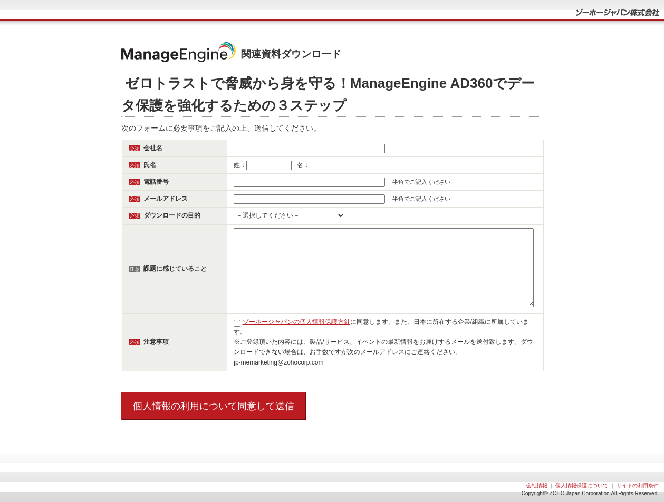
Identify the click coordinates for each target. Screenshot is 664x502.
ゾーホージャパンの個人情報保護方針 (296, 322)
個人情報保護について (581, 485)
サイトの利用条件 (638, 485)
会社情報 (536, 485)
